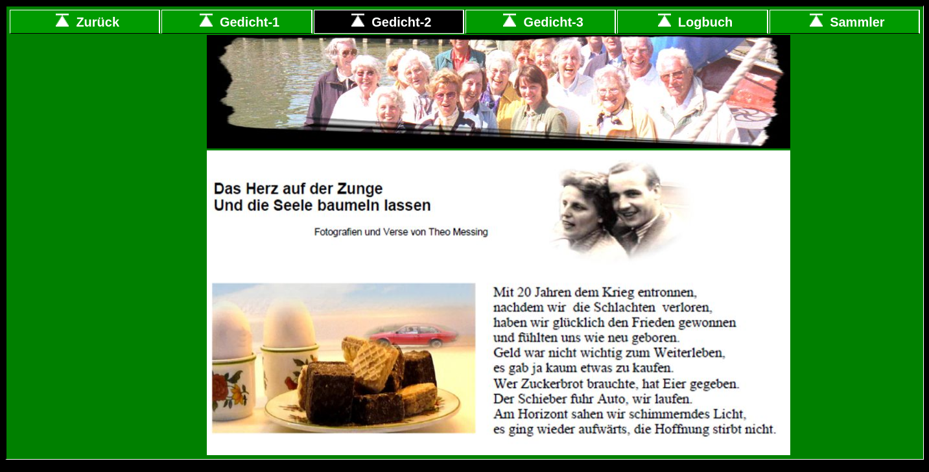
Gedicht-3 (543, 22)
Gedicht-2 (391, 22)
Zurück (87, 22)
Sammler (847, 22)
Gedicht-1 (239, 22)
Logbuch (695, 22)
